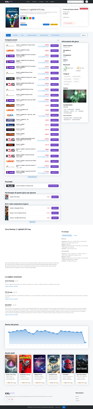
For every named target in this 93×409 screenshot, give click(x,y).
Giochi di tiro (76, 79)
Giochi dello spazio (68, 81)
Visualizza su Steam (54, 24)
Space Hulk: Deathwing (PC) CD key (82, 374)
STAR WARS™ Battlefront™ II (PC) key (67, 374)
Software (34, 1)
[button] (86, 1)
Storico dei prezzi (44, 35)
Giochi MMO (66, 84)
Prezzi (8, 35)
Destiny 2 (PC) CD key (11, 374)
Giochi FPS (76, 81)
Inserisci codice (46, 24)
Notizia (77, 396)
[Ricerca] (75, 1)
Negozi (77, 398)
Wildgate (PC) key (38, 374)
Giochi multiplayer (67, 79)
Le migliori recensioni (31, 35)
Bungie (64, 56)
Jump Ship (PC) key (53, 374)
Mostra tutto (32, 221)
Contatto (77, 400)
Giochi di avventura (76, 76)
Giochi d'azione (67, 76)
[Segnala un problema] (74, 23)
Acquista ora (54, 45)
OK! (64, 407)
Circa (22, 35)
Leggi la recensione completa (11, 286)
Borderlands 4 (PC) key (25, 374)
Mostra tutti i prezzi (32, 176)
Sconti (46, 1)
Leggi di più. (58, 407)
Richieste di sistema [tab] (67, 235)
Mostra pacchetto (53, 185)
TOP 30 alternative (55, 35)
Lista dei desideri (68, 23)
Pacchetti (41, 1)
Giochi (28, 1)
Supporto (52, 1)
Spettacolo (54, 196)
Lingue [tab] (75, 235)
